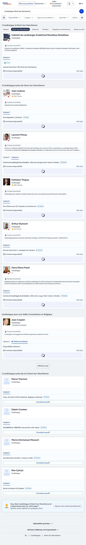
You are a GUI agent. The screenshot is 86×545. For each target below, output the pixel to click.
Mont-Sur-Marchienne (20, 29)
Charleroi (35, 29)
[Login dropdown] (70, 3)
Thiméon (45, 29)
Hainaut (6, 29)
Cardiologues (35, 535)
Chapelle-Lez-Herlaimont (61, 29)
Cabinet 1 (6, 57)
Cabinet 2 (15, 157)
